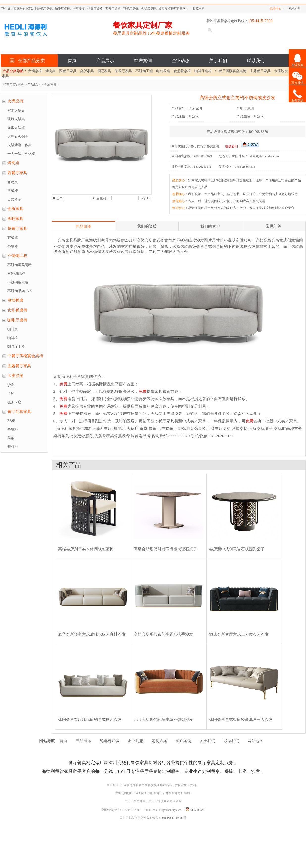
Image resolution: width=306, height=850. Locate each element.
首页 (72, 60)
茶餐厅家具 (123, 71)
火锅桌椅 (35, 71)
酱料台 (12, 447)
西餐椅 (12, 191)
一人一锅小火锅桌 (21, 154)
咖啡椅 (12, 338)
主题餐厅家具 (260, 71)
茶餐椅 (12, 246)
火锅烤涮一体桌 (19, 145)
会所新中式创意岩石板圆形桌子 (237, 549)
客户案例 (143, 60)
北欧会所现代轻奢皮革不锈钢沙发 (163, 719)
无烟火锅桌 (16, 128)
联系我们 (256, 60)
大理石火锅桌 (17, 136)
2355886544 (194, 810)
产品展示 (105, 60)
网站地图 (294, 8)
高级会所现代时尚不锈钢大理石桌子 (165, 549)
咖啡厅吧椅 (16, 346)
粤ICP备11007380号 (173, 818)
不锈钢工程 (144, 71)
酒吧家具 (104, 71)
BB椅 (11, 421)
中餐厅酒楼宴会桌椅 (230, 71)
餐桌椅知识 (109, 741)
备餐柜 (12, 429)
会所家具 (87, 71)
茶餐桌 (12, 238)
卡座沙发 (281, 71)
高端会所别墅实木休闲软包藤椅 (86, 549)
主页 (21, 84)
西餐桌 (12, 182)
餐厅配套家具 (19, 411)
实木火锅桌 (16, 110)
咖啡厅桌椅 (203, 71)
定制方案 (159, 741)
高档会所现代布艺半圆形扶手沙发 (163, 634)
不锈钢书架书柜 (19, 291)
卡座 (10, 393)
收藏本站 (198, 8)
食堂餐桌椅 (182, 71)
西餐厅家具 (67, 71)
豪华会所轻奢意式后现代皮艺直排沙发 (92, 634)
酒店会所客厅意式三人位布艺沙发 (239, 634)
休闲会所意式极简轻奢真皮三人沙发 (241, 719)
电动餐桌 (163, 71)
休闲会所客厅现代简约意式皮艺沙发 (90, 719)
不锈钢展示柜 (17, 282)
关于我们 (218, 60)
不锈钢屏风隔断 (19, 265)
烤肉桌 (50, 71)
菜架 (10, 438)
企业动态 (180, 60)
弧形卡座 (14, 402)
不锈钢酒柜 (16, 274)
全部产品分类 (30, 60)
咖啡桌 (12, 329)
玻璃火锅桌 (16, 119)
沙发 (10, 385)
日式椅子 (14, 199)
